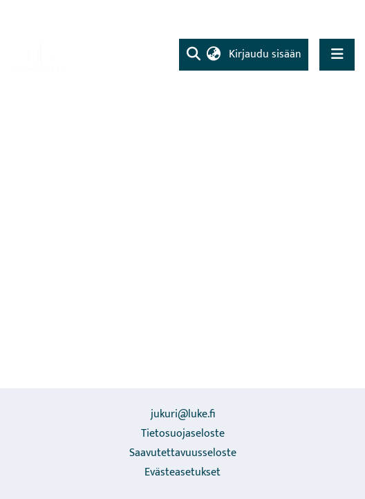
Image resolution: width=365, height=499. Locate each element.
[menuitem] (213, 54)
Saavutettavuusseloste (182, 453)
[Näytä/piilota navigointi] (337, 54)
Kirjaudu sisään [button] (266, 54)
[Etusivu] (44, 45)
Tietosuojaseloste (183, 433)
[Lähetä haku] (193, 54)
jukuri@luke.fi (183, 414)
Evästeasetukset (182, 472)
